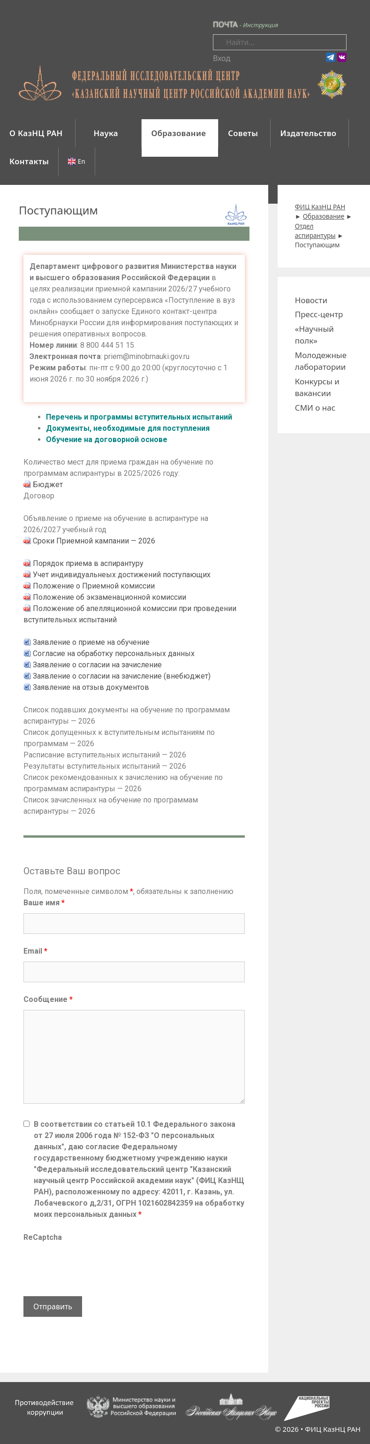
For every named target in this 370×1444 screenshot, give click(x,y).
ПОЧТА (225, 24)
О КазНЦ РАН (36, 133)
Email (35, 951)
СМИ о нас (315, 407)
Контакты (29, 161)
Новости (311, 300)
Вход (221, 58)
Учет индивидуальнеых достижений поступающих (122, 574)
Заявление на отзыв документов (91, 687)
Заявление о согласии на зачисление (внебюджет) (122, 676)
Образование (178, 133)
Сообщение (48, 999)
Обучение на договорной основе (106, 439)
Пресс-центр (319, 314)
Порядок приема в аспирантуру (88, 563)
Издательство (308, 133)
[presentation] (94, 1266)
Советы (243, 133)
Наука (107, 133)
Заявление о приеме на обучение (91, 642)
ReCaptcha (42, 1237)
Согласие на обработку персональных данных (114, 653)
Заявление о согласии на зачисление (97, 664)
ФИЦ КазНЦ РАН (333, 1429)
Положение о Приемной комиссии (94, 585)
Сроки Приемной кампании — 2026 (94, 540)
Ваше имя (44, 902)
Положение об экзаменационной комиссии (109, 597)
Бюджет (48, 484)
